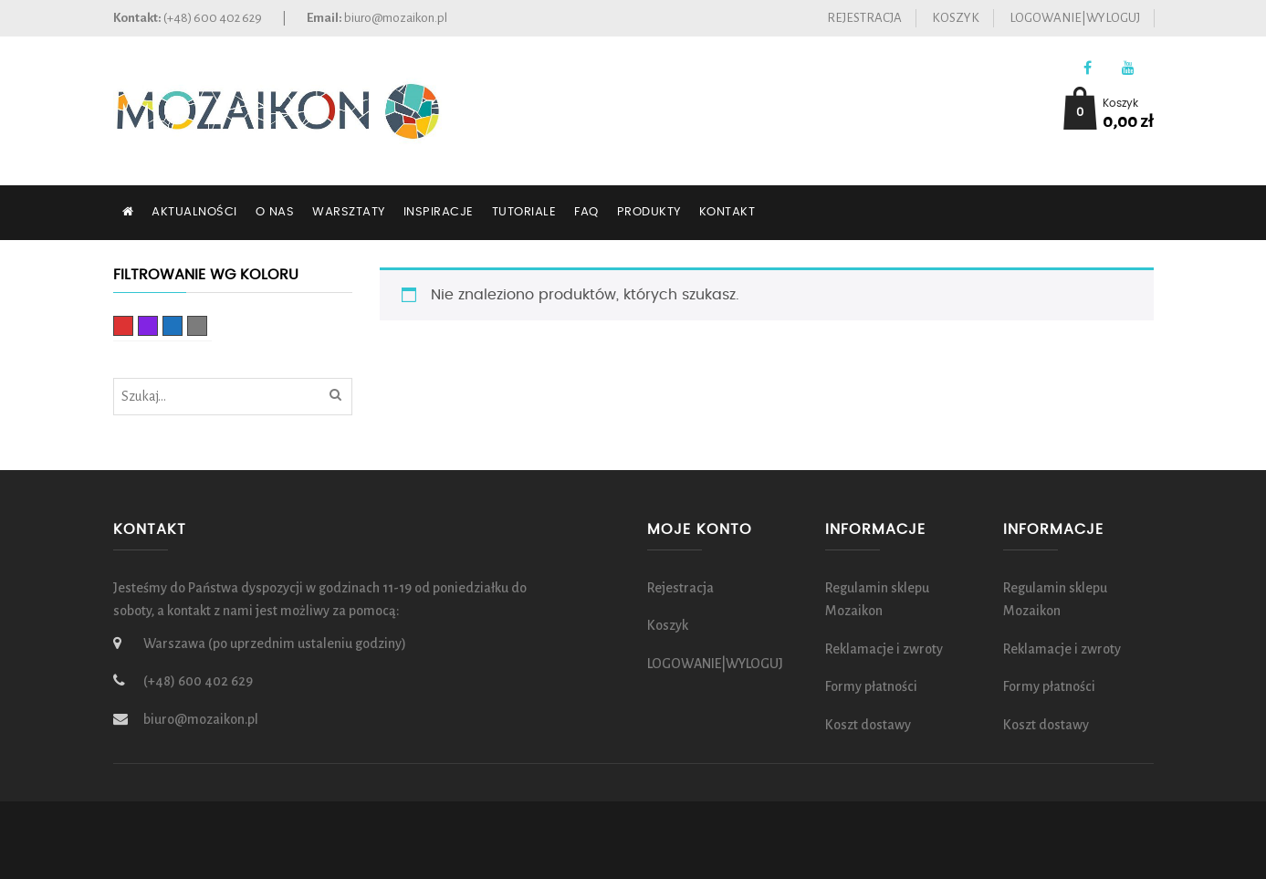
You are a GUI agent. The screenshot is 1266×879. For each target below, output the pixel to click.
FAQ (586, 212)
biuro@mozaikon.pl (395, 18)
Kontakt (727, 212)
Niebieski (182, 326)
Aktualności (194, 212)
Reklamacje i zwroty (884, 649)
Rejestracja (864, 18)
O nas (275, 212)
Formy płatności (871, 686)
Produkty (649, 212)
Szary (206, 326)
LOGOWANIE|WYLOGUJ (1075, 18)
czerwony (132, 326)
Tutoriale (524, 212)
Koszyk (955, 18)
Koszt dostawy (868, 724)
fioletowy (157, 326)
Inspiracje (438, 212)
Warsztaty (348, 212)
